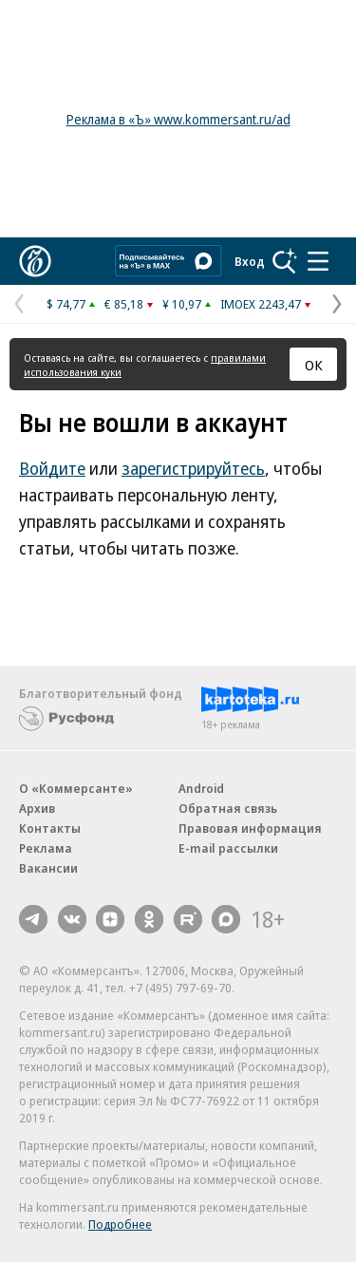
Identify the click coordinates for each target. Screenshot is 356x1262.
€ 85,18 (123, 303)
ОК (314, 364)
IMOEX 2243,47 (260, 303)
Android (201, 788)
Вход (249, 261)
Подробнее (120, 1224)
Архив (37, 808)
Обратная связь (227, 808)
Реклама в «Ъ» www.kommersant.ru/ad (178, 119)
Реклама (45, 848)
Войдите (52, 468)
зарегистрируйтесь (193, 468)
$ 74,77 (66, 303)
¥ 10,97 (181, 303)
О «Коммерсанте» (76, 788)
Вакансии (48, 867)
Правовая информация (250, 828)
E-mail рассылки (228, 848)
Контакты (50, 828)
